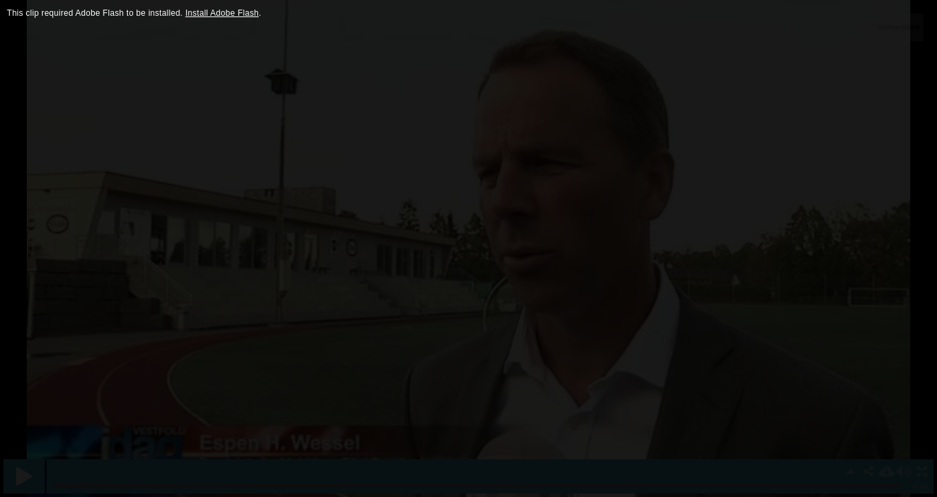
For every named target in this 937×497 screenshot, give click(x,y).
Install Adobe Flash (222, 13)
